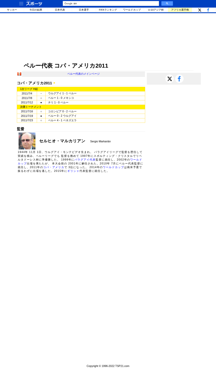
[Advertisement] (108, 37)
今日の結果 (36, 9)
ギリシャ (73, 170)
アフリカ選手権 (180, 9)
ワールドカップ (132, 9)
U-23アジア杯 (156, 9)
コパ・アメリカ (53, 167)
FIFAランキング (108, 9)
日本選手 (84, 9)
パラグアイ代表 (85, 159)
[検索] (110, 3)
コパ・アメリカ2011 (34, 83)
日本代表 (60, 9)
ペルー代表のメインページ (83, 73)
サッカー (12, 9)
